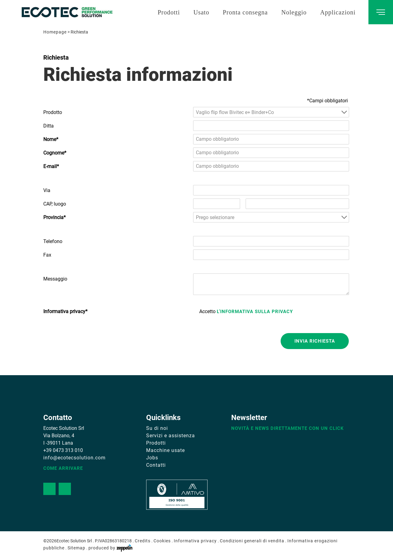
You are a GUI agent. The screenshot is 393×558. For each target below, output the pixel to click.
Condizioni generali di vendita (252, 540)
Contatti (156, 465)
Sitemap (76, 547)
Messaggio (55, 279)
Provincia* (54, 217)
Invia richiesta (314, 341)
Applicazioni (338, 12)
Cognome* (54, 153)
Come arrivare (63, 468)
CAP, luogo (54, 204)
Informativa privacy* (65, 311)
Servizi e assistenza (170, 435)
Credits (142, 540)
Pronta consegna (245, 12)
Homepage (55, 31)
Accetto (246, 311)
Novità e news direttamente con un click (287, 428)
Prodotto (52, 112)
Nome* (50, 139)
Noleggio (293, 12)
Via (46, 190)
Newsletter (249, 418)
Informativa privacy (195, 540)
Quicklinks (163, 418)
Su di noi (157, 428)
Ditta (48, 126)
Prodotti (169, 12)
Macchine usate (165, 450)
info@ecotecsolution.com (74, 458)
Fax (47, 255)
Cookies (162, 540)
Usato (201, 12)
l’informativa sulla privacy (255, 311)
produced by (110, 547)
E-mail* (51, 166)
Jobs (152, 458)
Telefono (52, 241)
